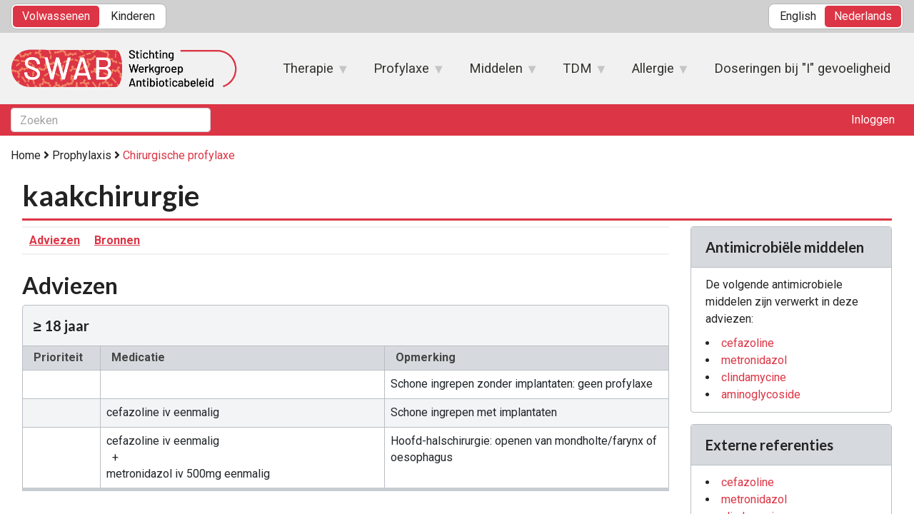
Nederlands (863, 16)
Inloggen (873, 119)
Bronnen (117, 240)
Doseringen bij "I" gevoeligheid (802, 68)
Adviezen (54, 240)
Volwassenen (56, 16)
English (798, 16)
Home (26, 155)
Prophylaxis (81, 155)
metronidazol (754, 360)
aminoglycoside (760, 394)
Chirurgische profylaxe (179, 155)
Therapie (309, 73)
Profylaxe (402, 73)
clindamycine (753, 377)
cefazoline (747, 343)
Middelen (496, 73)
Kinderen (133, 16)
